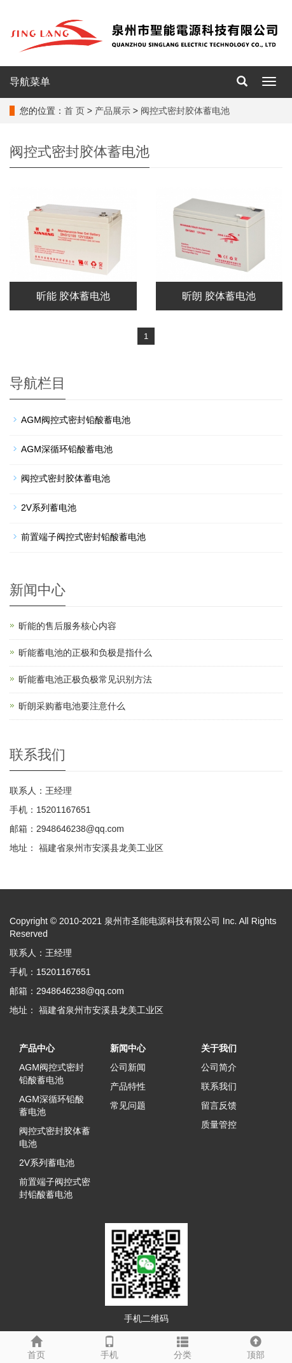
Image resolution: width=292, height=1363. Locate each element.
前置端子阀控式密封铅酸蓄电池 (83, 537)
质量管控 (219, 1124)
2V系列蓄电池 (48, 507)
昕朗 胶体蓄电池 (219, 296)
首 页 (74, 111)
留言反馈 (219, 1105)
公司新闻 (128, 1067)
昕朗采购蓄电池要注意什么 (71, 706)
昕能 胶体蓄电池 (73, 296)
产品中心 (37, 1048)
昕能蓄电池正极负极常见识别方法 (85, 679)
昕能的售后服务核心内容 (67, 626)
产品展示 (112, 111)
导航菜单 (30, 81)
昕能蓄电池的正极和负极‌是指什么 (85, 652)
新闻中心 (128, 1048)
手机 (109, 1346)
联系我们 (219, 1086)
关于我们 (219, 1048)
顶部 (255, 1346)
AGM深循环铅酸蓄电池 (67, 449)
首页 (36, 1346)
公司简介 (219, 1067)
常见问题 (128, 1105)
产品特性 (128, 1086)
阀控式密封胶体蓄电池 (185, 111)
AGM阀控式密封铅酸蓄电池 (75, 420)
